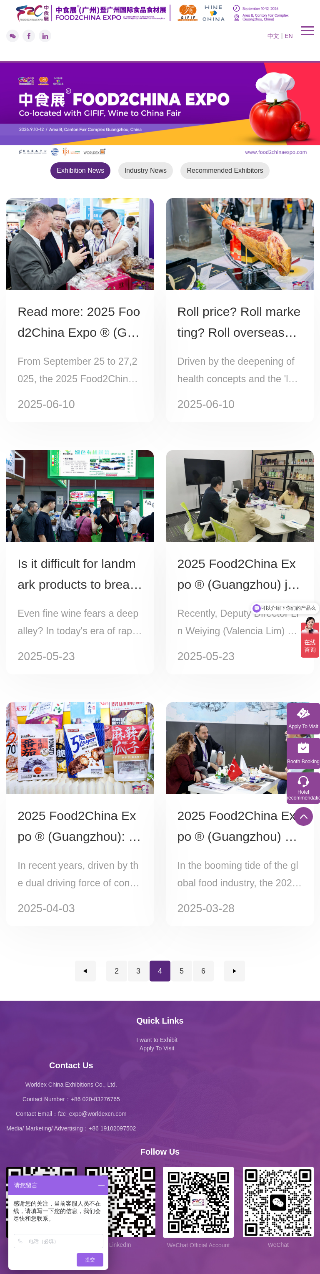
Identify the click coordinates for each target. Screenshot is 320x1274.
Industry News (146, 170)
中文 (273, 36)
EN (288, 36)
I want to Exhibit (157, 1040)
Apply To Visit (157, 1048)
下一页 (234, 971)
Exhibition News (80, 170)
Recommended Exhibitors (225, 170)
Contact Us (71, 1065)
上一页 (85, 971)
